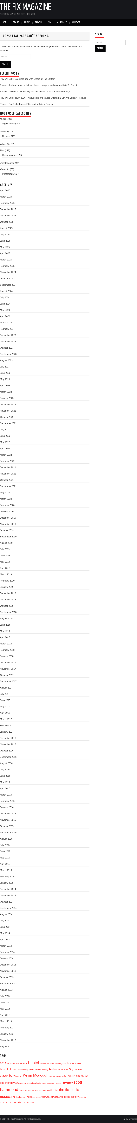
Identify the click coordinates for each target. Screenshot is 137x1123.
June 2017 (5, 700)
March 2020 (6, 499)
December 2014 (8, 889)
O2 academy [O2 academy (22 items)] (20, 1083)
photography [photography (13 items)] (51, 1083)
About (16, 22)
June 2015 (5, 851)
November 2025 (8, 215)
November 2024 (8, 272)
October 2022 (7, 417)
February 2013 (7, 1027)
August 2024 (6, 291)
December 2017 (8, 662)
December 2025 (8, 209)
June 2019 (5, 555)
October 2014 (7, 902)
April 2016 (5, 788)
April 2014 (5, 939)
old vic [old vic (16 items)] (44, 1083)
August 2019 (6, 543)
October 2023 (7, 348)
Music (27, 22)
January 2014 (7, 958)
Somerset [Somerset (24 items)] (23, 1090)
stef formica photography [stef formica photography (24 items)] (39, 1090)
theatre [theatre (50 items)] (54, 1090)
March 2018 (6, 643)
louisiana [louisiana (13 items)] (52, 1076)
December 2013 (8, 965)
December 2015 (8, 813)
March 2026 (6, 197)
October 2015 (7, 826)
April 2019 (5, 568)
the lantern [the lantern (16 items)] (37, 1097)
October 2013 (7, 977)
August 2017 (6, 688)
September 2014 (8, 908)
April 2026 (5, 190)
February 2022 (7, 461)
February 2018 (7, 650)
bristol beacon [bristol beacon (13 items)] (44, 1064)
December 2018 (8, 593)
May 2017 (5, 706)
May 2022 (5, 442)
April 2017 (5, 713)
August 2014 (6, 914)
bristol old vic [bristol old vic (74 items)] (8, 1069)
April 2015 (5, 864)
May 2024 (5, 310)
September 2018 (8, 612)
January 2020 (7, 511)
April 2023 (5, 385)
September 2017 (8, 681)
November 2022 (8, 411)
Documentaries (9, 155)
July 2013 (5, 996)
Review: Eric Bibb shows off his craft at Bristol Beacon (27, 104)
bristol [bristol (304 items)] (33, 1062)
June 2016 (5, 776)
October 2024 (7, 278)
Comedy (6, 136)
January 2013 (7, 1034)
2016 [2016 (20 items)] (9, 1064)
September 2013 (8, 983)
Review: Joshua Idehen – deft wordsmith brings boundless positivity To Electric (39, 85)
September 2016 (8, 757)
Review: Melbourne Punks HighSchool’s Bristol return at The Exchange (35, 91)
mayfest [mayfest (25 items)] (71, 1076)
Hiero (123, 1119)
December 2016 (8, 738)
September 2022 (8, 423)
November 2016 (8, 744)
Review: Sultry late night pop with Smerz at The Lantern (27, 79)
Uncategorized (7, 163)
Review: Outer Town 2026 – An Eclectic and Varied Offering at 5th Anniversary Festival (43, 98)
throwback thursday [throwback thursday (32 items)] (51, 1097)
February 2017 (7, 725)
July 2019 (5, 549)
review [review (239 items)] (67, 1082)
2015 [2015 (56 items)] (3, 1063)
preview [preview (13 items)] (58, 1083)
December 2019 (8, 518)
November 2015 (8, 820)
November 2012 (8, 1040)
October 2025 (7, 222)
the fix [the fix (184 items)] (64, 1090)
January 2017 (7, 732)
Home (5, 22)
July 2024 (5, 297)
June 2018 (5, 625)
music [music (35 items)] (79, 1075)
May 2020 (5, 492)
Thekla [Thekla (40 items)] (28, 1097)
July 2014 (5, 920)
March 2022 (6, 455)
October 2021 (7, 480)
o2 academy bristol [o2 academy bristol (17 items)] (34, 1083)
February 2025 (7, 266)
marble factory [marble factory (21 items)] (61, 1076)
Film (49, 22)
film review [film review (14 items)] (64, 1070)
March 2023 (6, 392)
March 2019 (6, 574)
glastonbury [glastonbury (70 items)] (7, 1075)
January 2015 (7, 883)
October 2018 (7, 606)
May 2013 (5, 1009)
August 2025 (6, 228)
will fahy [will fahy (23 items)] (30, 1103)
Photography (8, 174)
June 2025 (5, 241)
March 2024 (6, 322)
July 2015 (5, 845)
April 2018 (5, 637)
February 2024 (7, 329)
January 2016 (7, 807)
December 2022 (8, 404)
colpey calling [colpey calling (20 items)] (22, 1070)
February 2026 (7, 203)
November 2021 (8, 474)
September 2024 (8, 285)
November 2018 (8, 599)
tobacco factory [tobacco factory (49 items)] (70, 1096)
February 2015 (7, 876)
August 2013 (6, 990)
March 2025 (6, 260)
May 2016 (5, 782)
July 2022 (5, 429)
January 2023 (7, 398)
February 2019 (7, 581)
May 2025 (5, 247)
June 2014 (5, 927)
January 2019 (7, 587)
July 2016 (5, 769)
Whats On (5, 144)
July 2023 (5, 367)
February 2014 (7, 952)
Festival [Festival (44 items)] (53, 1069)
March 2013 (6, 1021)
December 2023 (8, 335)
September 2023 (8, 354)
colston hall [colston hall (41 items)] (35, 1069)
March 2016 (6, 795)
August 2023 (6, 360)
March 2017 (6, 719)
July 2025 (5, 234)
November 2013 (8, 971)
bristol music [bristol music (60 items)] (74, 1063)
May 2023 (5, 379)
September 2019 (8, 536)
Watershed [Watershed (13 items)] (9, 1103)
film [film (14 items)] (59, 1070)
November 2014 (8, 895)
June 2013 (5, 1002)
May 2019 (5, 562)
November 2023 (8, 341)
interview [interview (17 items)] (18, 1076)
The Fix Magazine (25, 7)
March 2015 (6, 870)
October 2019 (7, 530)
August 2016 (6, 763)
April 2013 (5, 1015)
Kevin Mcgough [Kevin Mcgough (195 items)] (36, 1075)
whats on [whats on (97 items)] (20, 1102)
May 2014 (5, 933)
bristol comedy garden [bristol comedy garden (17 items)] (58, 1064)
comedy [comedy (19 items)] (45, 1070)
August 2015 (6, 839)
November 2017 (8, 669)
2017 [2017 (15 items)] (13, 1064)
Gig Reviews (8, 123)
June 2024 (5, 304)
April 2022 (5, 448)
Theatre (38, 22)
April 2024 (5, 316)
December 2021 (8, 467)
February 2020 (7, 505)
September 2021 (8, 486)
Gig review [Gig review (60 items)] (75, 1069)
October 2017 (7, 675)
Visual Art (62, 22)
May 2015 (5, 858)
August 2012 (6, 1046)
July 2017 (5, 694)
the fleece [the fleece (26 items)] (20, 1097)
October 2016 (7, 751)
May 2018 (5, 631)
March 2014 (6, 946)
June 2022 (5, 436)
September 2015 (8, 832)
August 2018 (6, 618)
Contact (76, 22)
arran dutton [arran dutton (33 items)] (21, 1063)
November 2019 (8, 524)
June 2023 (5, 373)
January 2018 (7, 656)
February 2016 (7, 801)
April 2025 (5, 253)
